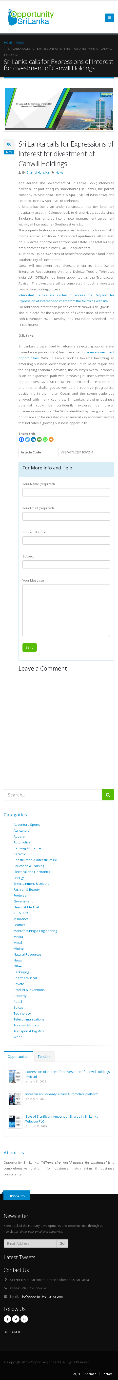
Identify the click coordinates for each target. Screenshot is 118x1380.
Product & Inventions (29, 990)
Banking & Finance (27, 848)
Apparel (19, 836)
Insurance (21, 919)
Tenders (44, 1056)
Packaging (21, 972)
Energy (19, 877)
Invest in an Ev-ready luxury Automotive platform (61, 1094)
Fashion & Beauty (27, 889)
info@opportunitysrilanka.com (41, 1296)
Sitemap (91, 1374)
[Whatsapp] (45, 439)
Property (20, 995)
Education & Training (29, 866)
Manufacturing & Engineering (35, 931)
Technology (22, 1013)
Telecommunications (29, 1019)
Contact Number (34, 532)
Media (18, 936)
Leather (19, 925)
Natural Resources (27, 954)
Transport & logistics (29, 1031)
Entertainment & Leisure (32, 883)
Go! (62, 1243)
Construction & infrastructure (35, 860)
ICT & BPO (21, 913)
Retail (18, 1001)
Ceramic (20, 854)
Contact (106, 1374)
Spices (18, 1007)
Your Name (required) (38, 484)
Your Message (33, 580)
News (59, 172)
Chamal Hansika (37, 172)
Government (23, 901)
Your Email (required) (38, 508)
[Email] (39, 439)
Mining (18, 948)
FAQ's (76, 1374)
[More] (51, 439)
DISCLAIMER (12, 1332)
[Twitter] (27, 439)
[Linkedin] (33, 439)
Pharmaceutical (25, 978)
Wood (18, 1037)
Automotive (22, 842)
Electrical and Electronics (32, 872)
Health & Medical (26, 907)
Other (18, 966)
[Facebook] (21, 439)
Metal (18, 942)
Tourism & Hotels (26, 1025)
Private (19, 984)
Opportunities (18, 1056)
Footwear (21, 895)
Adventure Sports (27, 824)
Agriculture (22, 830)
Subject (28, 556)
